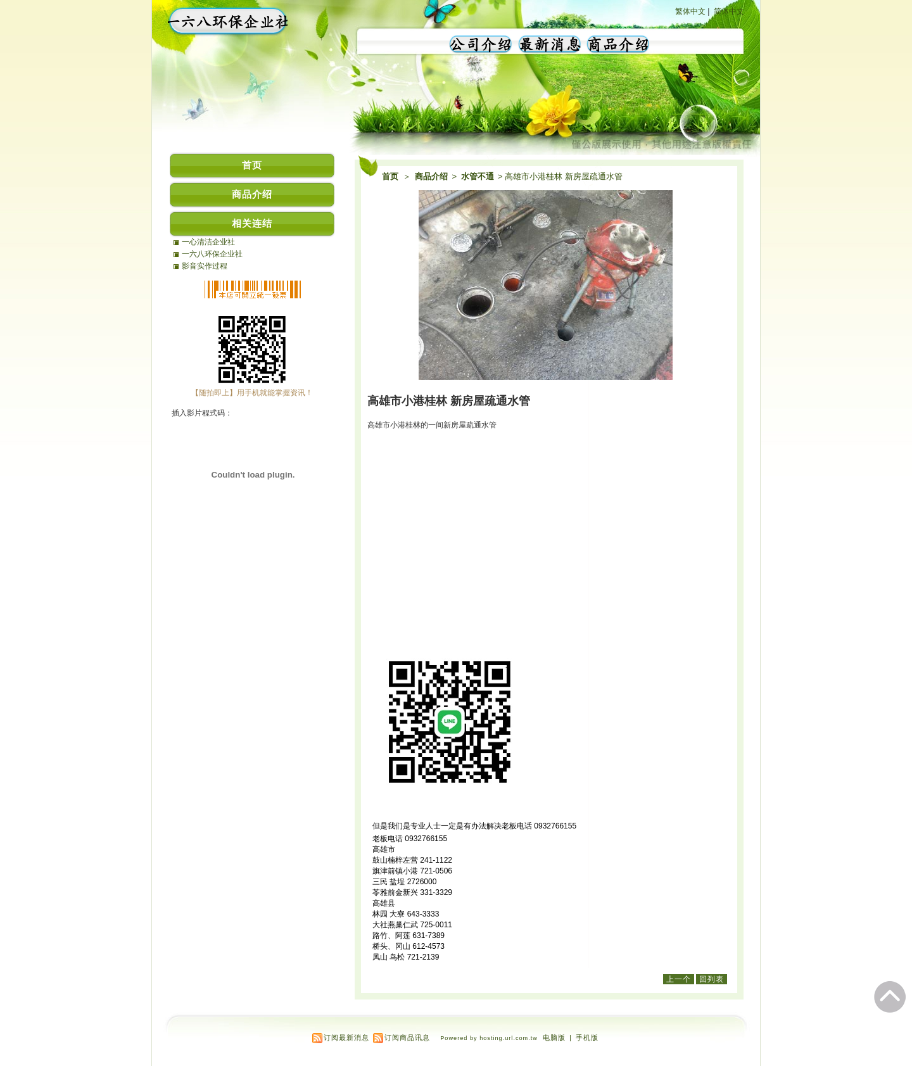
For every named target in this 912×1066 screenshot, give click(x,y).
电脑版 (554, 1037)
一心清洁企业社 (208, 242)
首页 (390, 176)
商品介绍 (432, 176)
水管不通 (478, 176)
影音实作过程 (204, 266)
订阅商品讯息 (407, 1037)
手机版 (587, 1037)
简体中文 (729, 11)
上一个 (678, 979)
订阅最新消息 (346, 1037)
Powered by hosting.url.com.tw (489, 1038)
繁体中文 (690, 11)
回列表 (711, 979)
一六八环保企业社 (212, 254)
